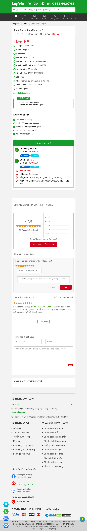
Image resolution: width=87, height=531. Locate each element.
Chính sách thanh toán (55, 441)
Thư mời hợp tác (21, 432)
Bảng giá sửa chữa (21, 454)
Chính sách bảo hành (54, 428)
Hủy (53, 287)
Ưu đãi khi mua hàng (53, 467)
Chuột (25, 24)
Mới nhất (58, 297)
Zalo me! (35, 155)
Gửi (65, 287)
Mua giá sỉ (18, 441)
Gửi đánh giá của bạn (43, 244)
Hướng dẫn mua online (54, 445)
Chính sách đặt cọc (53, 462)
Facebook (24, 155)
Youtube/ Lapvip (25, 485)
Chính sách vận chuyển (55, 437)
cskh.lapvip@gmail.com (29, 174)
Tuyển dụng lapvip (21, 437)
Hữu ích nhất (68, 297)
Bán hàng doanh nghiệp (24, 450)
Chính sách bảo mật (53, 454)
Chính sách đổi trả (52, 432)
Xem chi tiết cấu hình (21, 93)
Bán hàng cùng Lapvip (23, 445)
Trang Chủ (15, 24)
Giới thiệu (17, 428)
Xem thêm (43, 322)
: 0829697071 (33, 151)
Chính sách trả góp (53, 450)
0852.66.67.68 (25, 171)
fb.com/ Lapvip (24, 478)
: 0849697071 (33, 163)
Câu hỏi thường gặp (53, 458)
